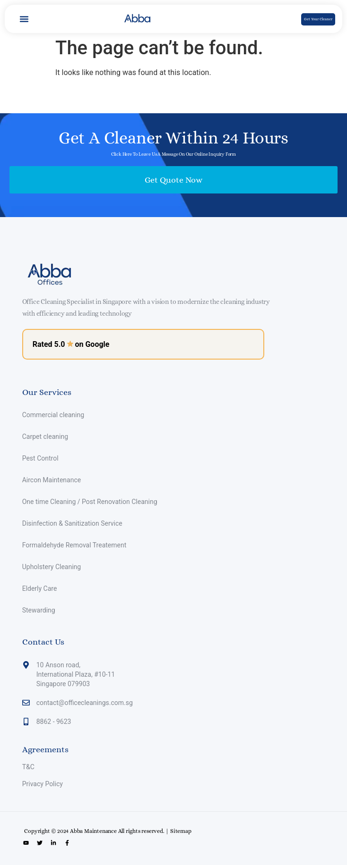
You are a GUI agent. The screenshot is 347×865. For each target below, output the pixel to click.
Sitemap (180, 831)
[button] (24, 19)
